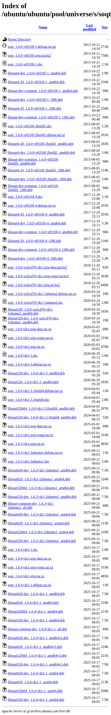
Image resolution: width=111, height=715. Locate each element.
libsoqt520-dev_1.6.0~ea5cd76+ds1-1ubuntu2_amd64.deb (33, 320)
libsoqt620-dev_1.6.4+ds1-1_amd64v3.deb (38, 638)
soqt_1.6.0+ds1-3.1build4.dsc (28, 400)
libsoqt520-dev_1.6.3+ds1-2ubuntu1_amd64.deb (42, 497)
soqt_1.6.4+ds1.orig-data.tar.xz (30, 558)
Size (105, 27)
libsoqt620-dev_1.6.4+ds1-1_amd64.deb (36, 594)
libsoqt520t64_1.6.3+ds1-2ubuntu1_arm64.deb (41, 532)
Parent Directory (19, 39)
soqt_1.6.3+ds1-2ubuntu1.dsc (28, 461)
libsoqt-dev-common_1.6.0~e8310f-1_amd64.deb (43, 91)
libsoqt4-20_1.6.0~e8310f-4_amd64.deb (36, 214)
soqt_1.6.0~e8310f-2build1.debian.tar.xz (36, 135)
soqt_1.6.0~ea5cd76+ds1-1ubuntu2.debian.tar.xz (42, 294)
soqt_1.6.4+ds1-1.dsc (23, 550)
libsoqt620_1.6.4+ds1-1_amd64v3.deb (35, 647)
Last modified (89, 27)
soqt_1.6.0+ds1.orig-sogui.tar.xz (30, 338)
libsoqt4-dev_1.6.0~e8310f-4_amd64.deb (37, 223)
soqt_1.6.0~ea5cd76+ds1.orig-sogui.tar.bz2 (38, 276)
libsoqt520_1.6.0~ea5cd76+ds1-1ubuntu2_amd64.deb (30, 311)
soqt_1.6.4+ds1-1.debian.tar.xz (29, 585)
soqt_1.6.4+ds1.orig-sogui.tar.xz (30, 567)
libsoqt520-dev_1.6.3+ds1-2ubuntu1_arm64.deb (42, 541)
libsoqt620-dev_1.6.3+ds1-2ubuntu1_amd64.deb (42, 470)
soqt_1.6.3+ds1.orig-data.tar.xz (30, 426)
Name (43, 27)
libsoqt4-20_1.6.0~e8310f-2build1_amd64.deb (41, 144)
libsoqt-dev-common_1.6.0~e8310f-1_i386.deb (41, 117)
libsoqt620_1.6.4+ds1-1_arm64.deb (33, 682)
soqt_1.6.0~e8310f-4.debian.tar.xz (32, 205)
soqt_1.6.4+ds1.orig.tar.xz (26, 576)
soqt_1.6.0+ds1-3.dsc (23, 355)
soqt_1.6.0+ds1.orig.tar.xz (26, 347)
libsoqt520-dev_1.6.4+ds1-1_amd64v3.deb (38, 664)
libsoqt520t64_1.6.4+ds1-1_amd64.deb (35, 611)
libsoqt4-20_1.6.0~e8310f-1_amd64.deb (36, 82)
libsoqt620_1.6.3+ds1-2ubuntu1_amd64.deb (39, 479)
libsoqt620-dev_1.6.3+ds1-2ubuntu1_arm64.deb (42, 514)
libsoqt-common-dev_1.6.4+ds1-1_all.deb (37, 629)
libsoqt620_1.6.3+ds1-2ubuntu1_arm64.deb (39, 523)
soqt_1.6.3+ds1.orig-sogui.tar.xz (30, 435)
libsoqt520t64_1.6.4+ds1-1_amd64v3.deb (37, 655)
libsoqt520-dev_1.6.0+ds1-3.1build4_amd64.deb (42, 417)
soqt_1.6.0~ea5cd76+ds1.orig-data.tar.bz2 (37, 267)
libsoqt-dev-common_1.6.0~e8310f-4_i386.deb (41, 249)
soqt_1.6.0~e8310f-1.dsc (25, 64)
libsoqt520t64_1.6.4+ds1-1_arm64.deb (35, 691)
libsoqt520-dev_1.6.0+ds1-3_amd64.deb (36, 373)
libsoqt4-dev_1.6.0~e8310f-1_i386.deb (35, 99)
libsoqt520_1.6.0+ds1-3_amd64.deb (33, 382)
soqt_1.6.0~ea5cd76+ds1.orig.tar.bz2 (34, 285)
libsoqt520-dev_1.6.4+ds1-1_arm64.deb (36, 700)
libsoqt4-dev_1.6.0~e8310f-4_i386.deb (35, 258)
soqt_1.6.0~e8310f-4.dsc (25, 197)
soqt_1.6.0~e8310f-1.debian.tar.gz (32, 47)
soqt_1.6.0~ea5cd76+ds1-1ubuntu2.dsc (35, 302)
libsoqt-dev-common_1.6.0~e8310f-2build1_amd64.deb (33, 161)
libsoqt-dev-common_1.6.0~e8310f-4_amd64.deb (43, 232)
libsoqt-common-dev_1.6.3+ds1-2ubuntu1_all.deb (31, 505)
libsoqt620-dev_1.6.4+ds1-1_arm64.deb (36, 673)
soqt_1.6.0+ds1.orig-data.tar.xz (30, 329)
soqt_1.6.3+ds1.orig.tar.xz (26, 444)
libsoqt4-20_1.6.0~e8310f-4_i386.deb (34, 241)
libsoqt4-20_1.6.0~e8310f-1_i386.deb (34, 108)
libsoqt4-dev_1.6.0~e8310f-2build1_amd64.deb (41, 152)
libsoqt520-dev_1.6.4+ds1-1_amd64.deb (36, 620)
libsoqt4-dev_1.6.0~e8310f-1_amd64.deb (37, 73)
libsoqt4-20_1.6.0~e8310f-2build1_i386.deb (39, 170)
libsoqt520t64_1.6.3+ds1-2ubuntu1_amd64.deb (41, 488)
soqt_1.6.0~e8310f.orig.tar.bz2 (29, 55)
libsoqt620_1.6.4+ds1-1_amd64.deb (33, 602)
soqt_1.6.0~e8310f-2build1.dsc (30, 126)
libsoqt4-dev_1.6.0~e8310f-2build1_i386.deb (40, 179)
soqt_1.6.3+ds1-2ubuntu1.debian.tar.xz (35, 452)
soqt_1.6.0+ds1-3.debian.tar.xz (29, 364)
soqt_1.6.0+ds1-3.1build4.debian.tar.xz (35, 391)
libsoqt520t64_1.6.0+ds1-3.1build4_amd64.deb (41, 408)
